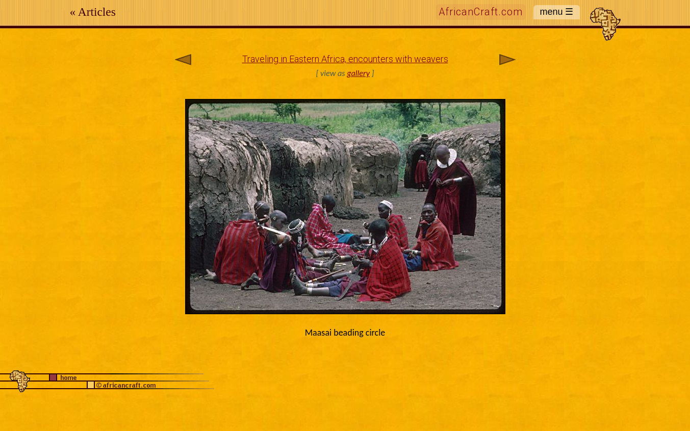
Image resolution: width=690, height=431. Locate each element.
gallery (358, 73)
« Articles (93, 11)
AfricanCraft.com (481, 12)
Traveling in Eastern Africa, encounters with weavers (345, 59)
